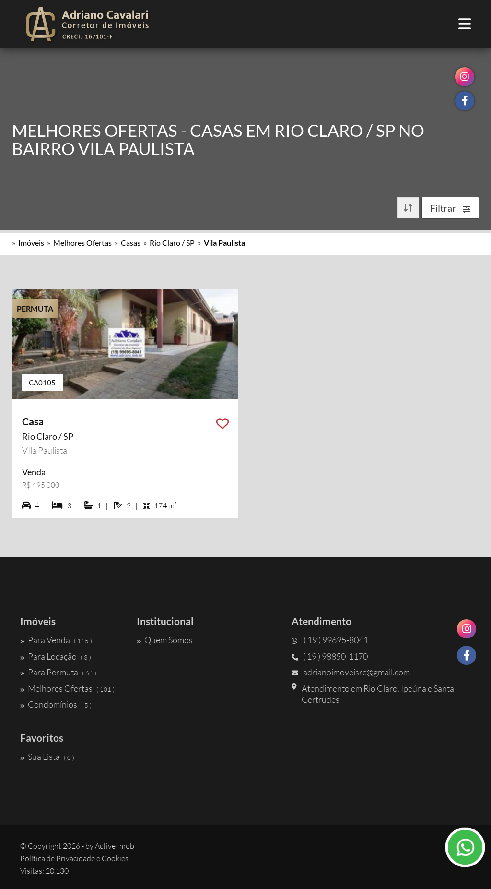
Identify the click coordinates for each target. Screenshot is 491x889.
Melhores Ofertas (82, 242)
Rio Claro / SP (172, 242)
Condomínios (56, 704)
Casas (130, 242)
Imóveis (31, 242)
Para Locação (55, 656)
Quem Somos (165, 640)
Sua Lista (47, 756)
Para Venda (56, 640)
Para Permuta (58, 672)
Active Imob (114, 846)
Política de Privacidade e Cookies (74, 858)
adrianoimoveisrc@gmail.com (351, 672)
